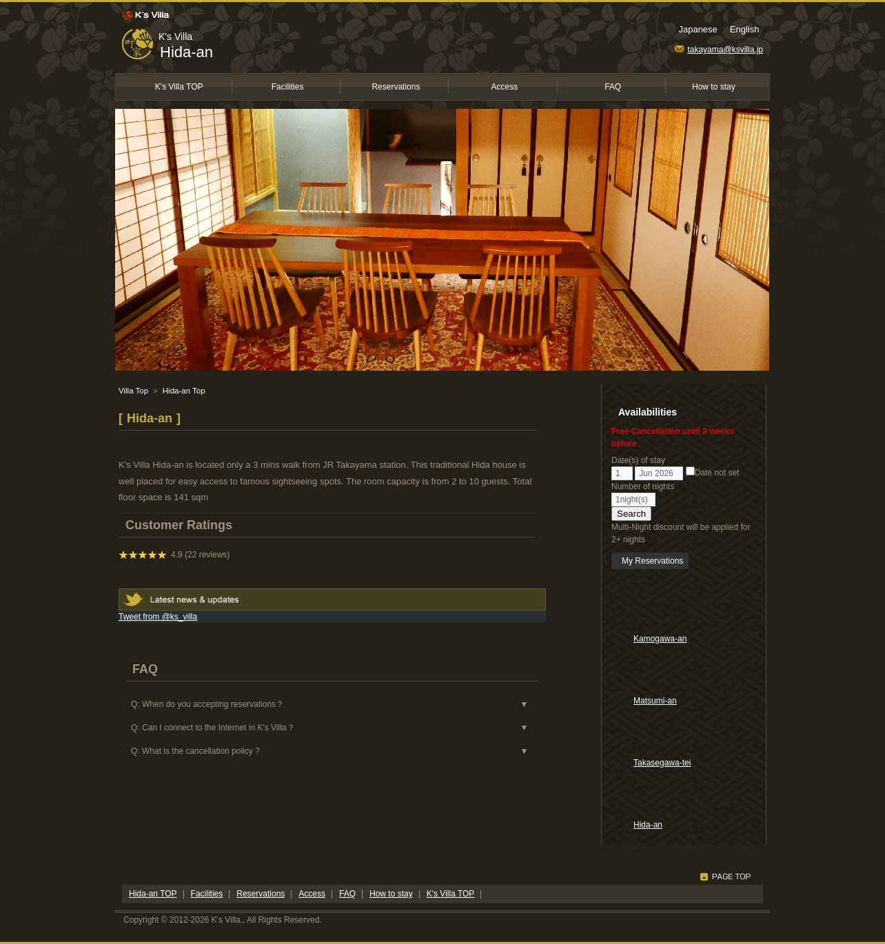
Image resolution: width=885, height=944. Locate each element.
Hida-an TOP (153, 894)
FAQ (612, 87)
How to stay (713, 87)
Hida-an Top (184, 391)
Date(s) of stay (638, 460)
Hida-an (186, 52)
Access (504, 87)
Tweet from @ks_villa (158, 617)
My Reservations (652, 561)
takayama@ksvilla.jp (719, 49)
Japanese (697, 29)
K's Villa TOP (179, 87)
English (745, 29)
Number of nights (642, 486)
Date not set (713, 473)
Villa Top (133, 391)
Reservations (396, 87)
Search (631, 514)
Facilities (288, 87)
